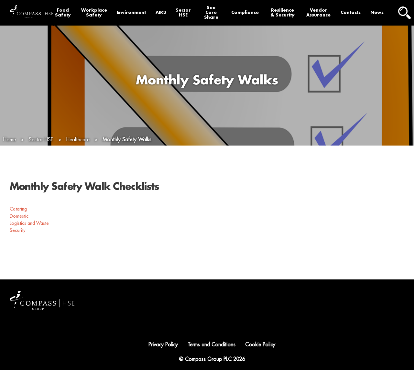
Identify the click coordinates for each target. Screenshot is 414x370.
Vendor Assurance (318, 12)
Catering (19, 209)
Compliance (245, 12)
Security (18, 230)
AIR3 (161, 12)
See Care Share (211, 12)
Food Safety (63, 12)
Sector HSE (183, 12)
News (377, 12)
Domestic (20, 216)
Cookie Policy (260, 344)
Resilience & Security (282, 12)
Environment (131, 12)
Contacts (351, 12)
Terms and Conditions (211, 344)
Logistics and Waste (30, 223)
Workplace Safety (94, 12)
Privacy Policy (163, 344)
